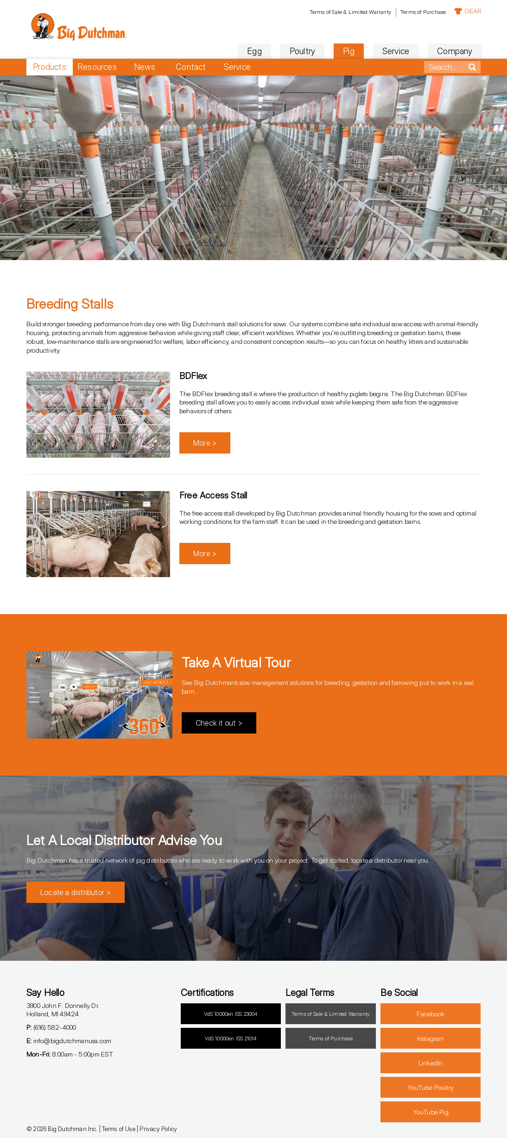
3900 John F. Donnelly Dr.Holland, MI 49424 (62, 1009)
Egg (253, 51)
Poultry (301, 51)
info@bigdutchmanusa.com (68, 1041)
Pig (348, 51)
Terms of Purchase (421, 11)
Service (394, 51)
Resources (97, 67)
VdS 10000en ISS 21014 (230, 1038)
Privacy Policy (158, 1128)
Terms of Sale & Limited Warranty (349, 11)
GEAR (467, 11)
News (144, 67)
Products (49, 67)
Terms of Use (118, 1128)
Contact (191, 67)
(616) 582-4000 (51, 1027)
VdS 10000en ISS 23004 (230, 1014)
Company (453, 51)
